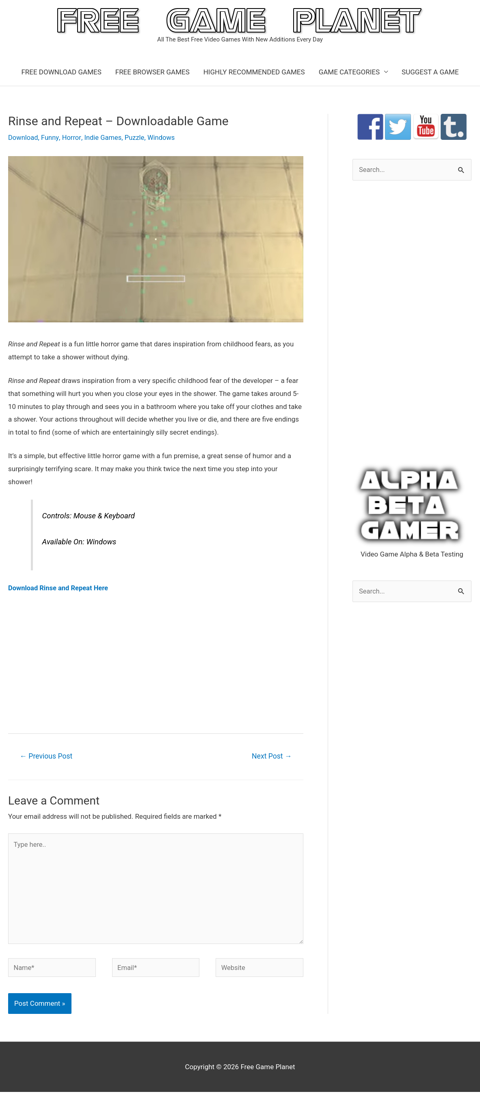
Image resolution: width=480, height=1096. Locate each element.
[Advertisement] (155, 663)
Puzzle (137, 137)
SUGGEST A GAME (430, 72)
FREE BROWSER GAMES (152, 72)
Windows (164, 137)
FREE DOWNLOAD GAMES (61, 72)
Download (23, 137)
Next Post (271, 756)
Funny (51, 137)
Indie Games (105, 137)
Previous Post (47, 756)
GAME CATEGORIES (349, 72)
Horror (72, 137)
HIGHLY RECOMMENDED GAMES (254, 72)
